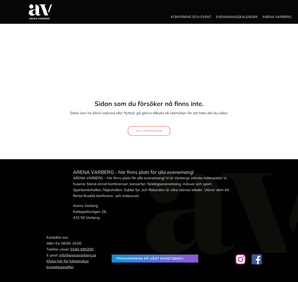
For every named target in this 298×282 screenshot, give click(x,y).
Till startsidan (149, 130)
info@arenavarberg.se (77, 255)
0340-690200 (82, 249)
